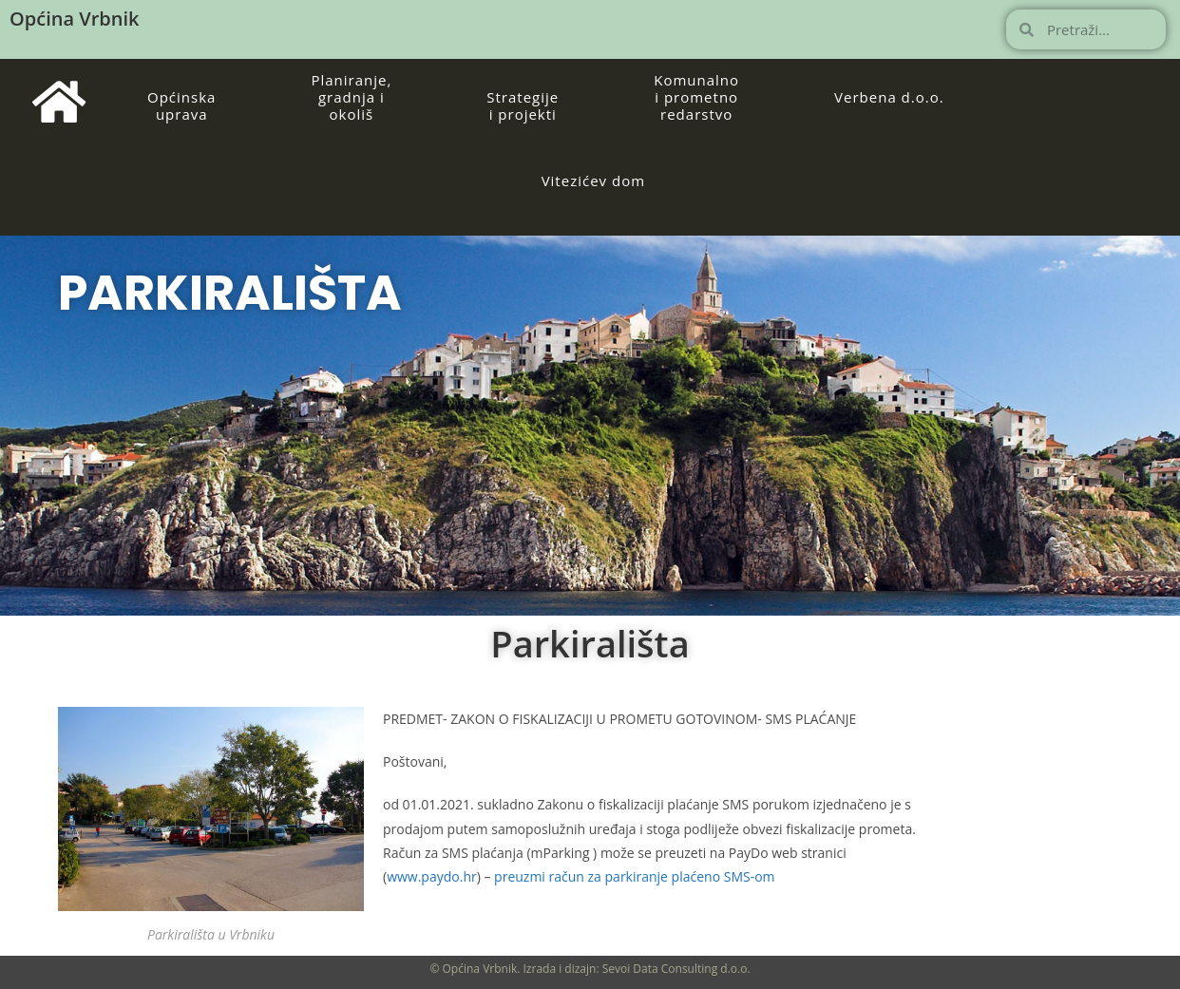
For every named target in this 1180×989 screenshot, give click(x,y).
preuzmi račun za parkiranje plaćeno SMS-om (634, 876)
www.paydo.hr (432, 876)
